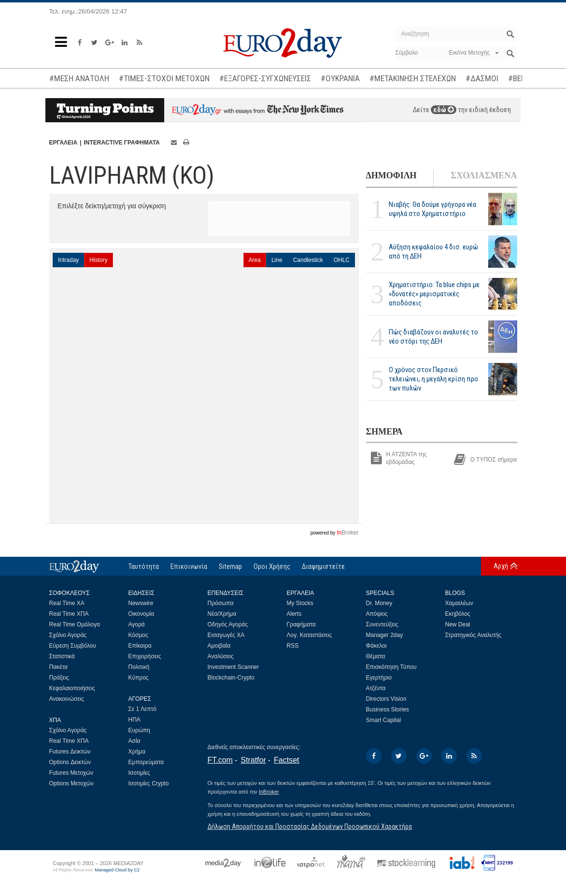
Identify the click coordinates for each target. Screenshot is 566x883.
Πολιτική (139, 667)
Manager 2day (384, 635)
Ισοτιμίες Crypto (148, 783)
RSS (293, 645)
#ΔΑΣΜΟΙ (482, 78)
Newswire (141, 603)
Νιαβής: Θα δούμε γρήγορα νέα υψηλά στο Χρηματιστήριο (432, 209)
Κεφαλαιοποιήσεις (72, 688)
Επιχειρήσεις (144, 656)
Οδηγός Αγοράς (228, 624)
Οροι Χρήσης (272, 566)
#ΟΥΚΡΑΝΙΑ (340, 78)
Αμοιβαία (219, 645)
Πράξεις (59, 677)
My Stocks (300, 603)
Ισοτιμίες (139, 772)
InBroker (269, 792)
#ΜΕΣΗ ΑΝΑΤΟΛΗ (79, 78)
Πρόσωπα (221, 603)
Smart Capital (383, 720)
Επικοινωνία (188, 566)
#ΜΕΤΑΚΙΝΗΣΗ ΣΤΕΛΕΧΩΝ (412, 78)
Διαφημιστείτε (323, 566)
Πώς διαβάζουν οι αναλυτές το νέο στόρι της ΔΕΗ (433, 337)
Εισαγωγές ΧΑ (226, 635)
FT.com (220, 760)
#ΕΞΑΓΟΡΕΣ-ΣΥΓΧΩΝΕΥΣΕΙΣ (265, 78)
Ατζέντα (376, 688)
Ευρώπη (139, 730)
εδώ (443, 109)
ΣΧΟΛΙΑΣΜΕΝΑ (484, 175)
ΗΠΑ (134, 719)
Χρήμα (136, 751)
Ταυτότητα (143, 566)
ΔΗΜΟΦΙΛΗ (391, 175)
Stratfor (253, 760)
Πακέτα (58, 667)
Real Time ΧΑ (67, 603)
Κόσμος (138, 635)
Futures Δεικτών (70, 751)
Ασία (134, 741)
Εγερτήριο (379, 677)
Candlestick (308, 260)
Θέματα (375, 656)
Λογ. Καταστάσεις (309, 635)
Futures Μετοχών (71, 772)
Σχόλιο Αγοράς (68, 635)
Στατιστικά (62, 656)
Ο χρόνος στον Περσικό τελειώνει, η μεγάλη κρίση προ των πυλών (433, 378)
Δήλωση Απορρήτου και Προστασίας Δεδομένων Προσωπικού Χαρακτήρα (310, 826)
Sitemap (230, 566)
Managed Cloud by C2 (117, 870)
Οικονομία (141, 613)
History (98, 260)
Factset (286, 760)
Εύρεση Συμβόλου (72, 645)
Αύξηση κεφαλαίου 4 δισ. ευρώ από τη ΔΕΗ (433, 252)
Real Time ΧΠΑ (69, 613)
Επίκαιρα (140, 645)
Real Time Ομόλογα (74, 624)
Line (277, 260)
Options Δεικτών (70, 762)
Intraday (68, 260)
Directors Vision (386, 698)
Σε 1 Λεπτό (142, 709)
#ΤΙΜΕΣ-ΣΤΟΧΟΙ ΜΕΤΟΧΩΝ (164, 78)
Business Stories (387, 709)
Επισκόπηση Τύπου (391, 667)
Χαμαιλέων (459, 603)
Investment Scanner (233, 667)
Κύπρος (138, 677)
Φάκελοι (376, 645)
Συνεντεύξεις (382, 624)
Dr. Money (379, 603)
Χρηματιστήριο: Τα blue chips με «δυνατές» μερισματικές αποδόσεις (434, 293)
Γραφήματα (301, 624)
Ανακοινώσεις (67, 698)
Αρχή (501, 566)
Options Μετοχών (71, 783)
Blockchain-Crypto (231, 677)
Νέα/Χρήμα (222, 613)
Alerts (294, 613)
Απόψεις (377, 613)
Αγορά (136, 624)
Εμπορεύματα (146, 762)
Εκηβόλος (457, 613)
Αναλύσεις (221, 656)
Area (255, 260)
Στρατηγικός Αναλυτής (473, 635)
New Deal (457, 624)
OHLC (342, 260)
